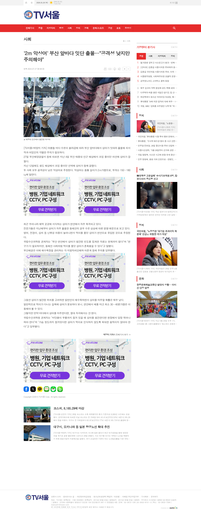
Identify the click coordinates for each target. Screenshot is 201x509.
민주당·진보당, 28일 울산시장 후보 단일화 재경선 (157, 145)
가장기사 (146, 47)
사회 (70, 28)
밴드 (60, 389)
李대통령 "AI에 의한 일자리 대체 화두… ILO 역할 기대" (158, 101)
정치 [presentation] (173, 56)
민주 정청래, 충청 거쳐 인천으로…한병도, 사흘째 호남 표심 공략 (157, 159)
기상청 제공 (57, 4)
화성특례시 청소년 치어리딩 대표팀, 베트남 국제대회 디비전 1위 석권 (158, 97)
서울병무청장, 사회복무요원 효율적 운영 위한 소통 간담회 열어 (158, 76)
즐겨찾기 (31, 3)
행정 (61, 28)
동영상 (128, 28)
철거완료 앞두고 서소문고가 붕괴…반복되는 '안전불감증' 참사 (158, 62)
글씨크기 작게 (128, 69)
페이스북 (26, 389)
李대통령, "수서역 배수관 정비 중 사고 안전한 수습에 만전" (157, 141)
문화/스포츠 (98, 28)
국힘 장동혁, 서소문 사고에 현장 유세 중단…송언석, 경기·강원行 (157, 154)
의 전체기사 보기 (115, 334)
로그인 (172, 2)
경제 (86, 28)
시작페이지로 (26, 3)
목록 (105, 69)
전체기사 (30, 28)
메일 (109, 69)
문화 (141, 279)
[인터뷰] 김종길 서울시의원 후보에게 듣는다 (158, 67)
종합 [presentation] (141, 56)
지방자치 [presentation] (162, 56)
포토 (118, 28)
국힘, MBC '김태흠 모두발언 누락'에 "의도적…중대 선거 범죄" (158, 106)
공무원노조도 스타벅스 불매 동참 (154, 81)
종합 (40, 28)
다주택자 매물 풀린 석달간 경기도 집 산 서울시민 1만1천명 (158, 92)
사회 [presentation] (150, 56)
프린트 (114, 69)
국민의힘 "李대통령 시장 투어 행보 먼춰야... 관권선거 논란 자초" (157, 136)
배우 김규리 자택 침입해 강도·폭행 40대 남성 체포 (158, 88)
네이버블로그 (46, 389)
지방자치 (51, 28)
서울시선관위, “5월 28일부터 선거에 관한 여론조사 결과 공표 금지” (157, 150)
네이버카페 (53, 389)
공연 (110, 28)
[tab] (141, 56)
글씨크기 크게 (125, 69)
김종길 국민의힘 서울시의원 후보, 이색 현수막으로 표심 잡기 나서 (158, 72)
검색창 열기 (174, 28)
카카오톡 (40, 389)
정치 (78, 28)
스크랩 (119, 69)
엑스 (33, 389)
